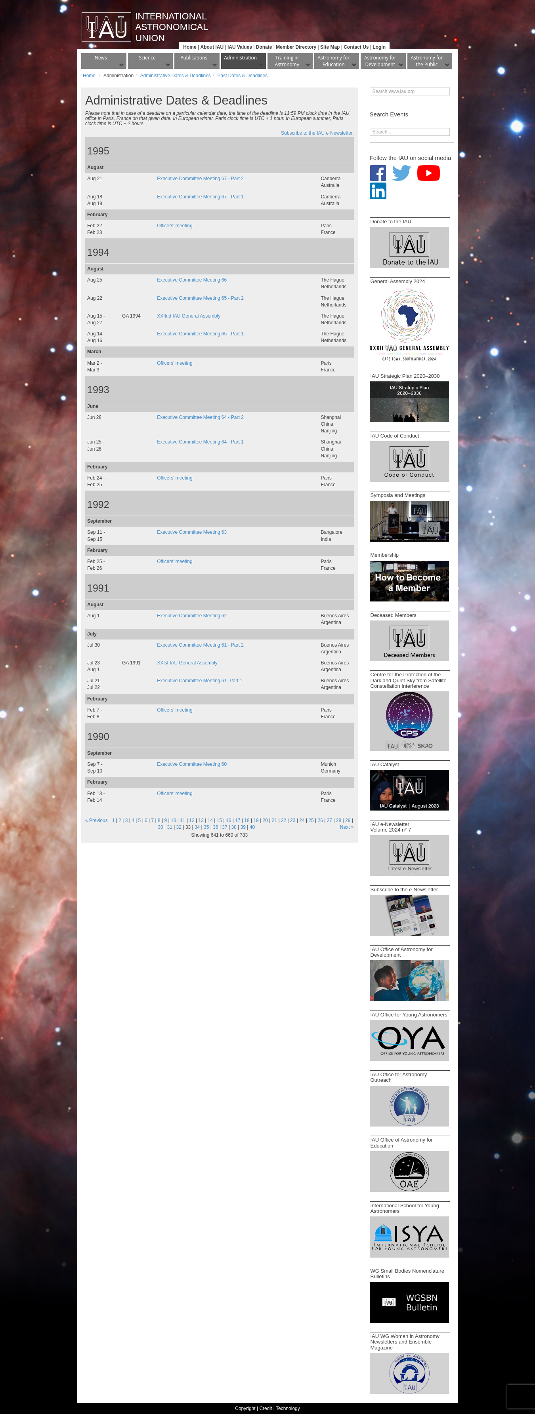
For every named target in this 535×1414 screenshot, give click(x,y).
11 (182, 820)
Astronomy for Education (333, 61)
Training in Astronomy (287, 61)
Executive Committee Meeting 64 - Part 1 (200, 442)
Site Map (330, 47)
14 (210, 820)
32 (179, 827)
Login (379, 47)
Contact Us (356, 47)
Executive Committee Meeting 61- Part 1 (199, 680)
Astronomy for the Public (427, 61)
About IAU (212, 47)
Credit (265, 1408)
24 (301, 820)
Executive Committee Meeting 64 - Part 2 (200, 417)
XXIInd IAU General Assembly (188, 316)
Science (147, 57)
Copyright (245, 1408)
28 (338, 820)
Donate (264, 47)
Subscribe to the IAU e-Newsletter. (317, 133)
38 (234, 827)
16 (228, 820)
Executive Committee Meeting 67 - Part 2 (200, 178)
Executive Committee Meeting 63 (192, 532)
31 (169, 827)
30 (160, 827)
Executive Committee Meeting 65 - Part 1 (200, 334)
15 (219, 820)
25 (310, 820)
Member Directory (296, 47)
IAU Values (239, 47)
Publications (193, 57)
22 (283, 820)
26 (320, 820)
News (101, 57)
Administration (240, 57)
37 (224, 827)
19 (255, 820)
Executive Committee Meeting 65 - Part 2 (200, 298)
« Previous (96, 820)
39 (243, 827)
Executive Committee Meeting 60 (192, 764)
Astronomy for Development (380, 61)
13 (201, 820)
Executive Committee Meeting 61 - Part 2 (200, 645)
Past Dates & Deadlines (242, 75)
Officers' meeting (174, 225)
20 (265, 820)
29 (347, 820)
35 (206, 827)
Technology (288, 1408)
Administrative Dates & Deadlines (175, 75)
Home (189, 47)
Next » (347, 827)
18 (246, 820)
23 (292, 820)
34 (197, 827)
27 (329, 820)
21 (274, 820)
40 (252, 827)
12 (191, 820)
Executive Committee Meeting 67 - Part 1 (200, 197)
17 (237, 820)
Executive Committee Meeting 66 (192, 280)
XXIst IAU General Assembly (187, 663)
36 (215, 827)
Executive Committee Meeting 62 (192, 616)
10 (173, 820)
